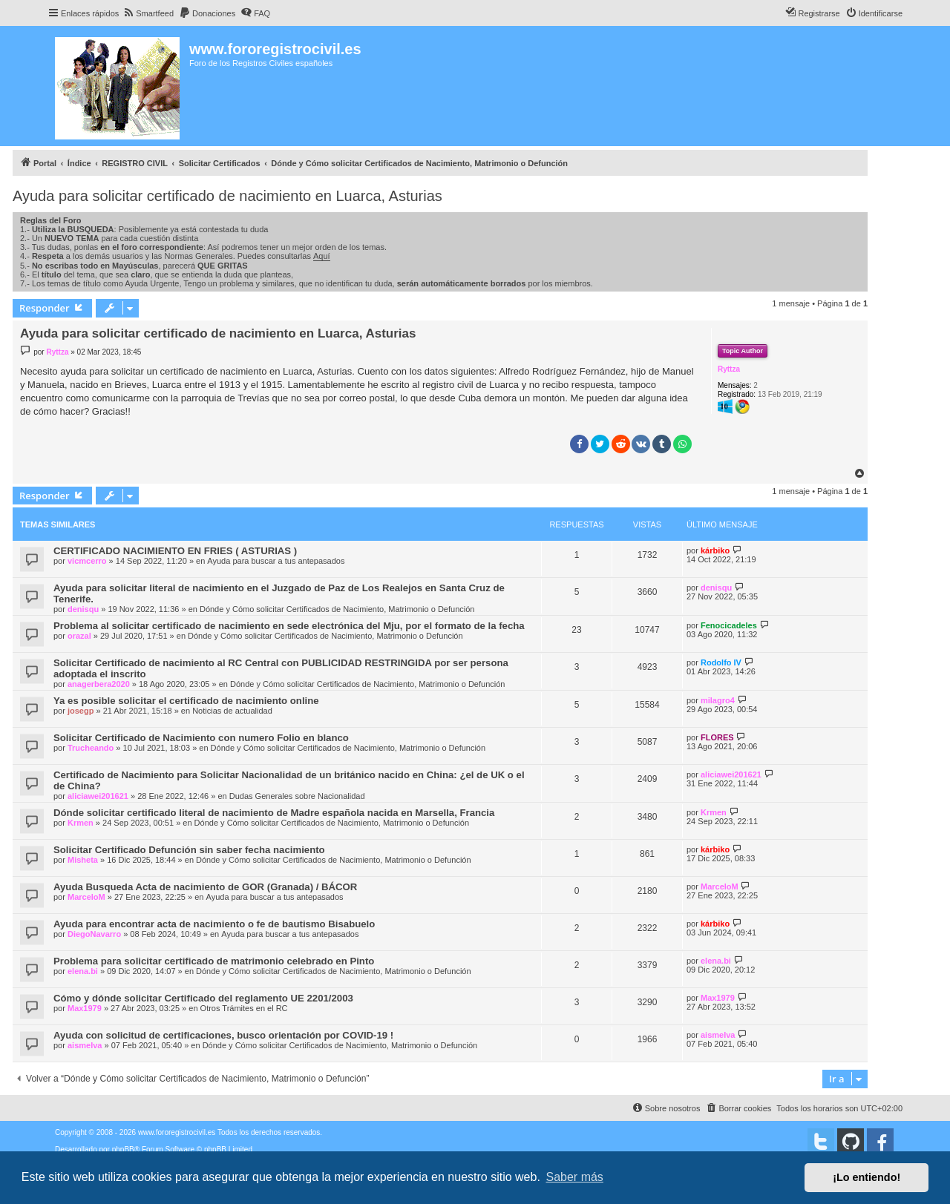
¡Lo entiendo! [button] (866, 1177)
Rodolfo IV (721, 662)
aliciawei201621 (98, 796)
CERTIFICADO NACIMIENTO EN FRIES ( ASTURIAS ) (175, 550)
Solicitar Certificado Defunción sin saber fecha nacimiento (189, 849)
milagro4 (718, 700)
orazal (79, 635)
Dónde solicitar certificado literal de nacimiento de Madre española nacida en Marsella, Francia (273, 812)
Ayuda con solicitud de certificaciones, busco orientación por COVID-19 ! (223, 1035)
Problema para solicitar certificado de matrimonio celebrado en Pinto (213, 961)
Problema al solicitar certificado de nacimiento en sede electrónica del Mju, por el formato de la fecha (289, 625)
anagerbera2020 (99, 684)
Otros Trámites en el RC (244, 1008)
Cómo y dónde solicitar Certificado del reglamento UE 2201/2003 (203, 998)
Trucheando (91, 747)
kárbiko (715, 550)
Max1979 (85, 1008)
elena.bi (83, 971)
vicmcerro (87, 560)
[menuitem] (148, 13)
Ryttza (729, 369)
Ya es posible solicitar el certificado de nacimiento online (186, 700)
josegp (81, 710)
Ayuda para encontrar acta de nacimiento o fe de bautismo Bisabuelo (214, 924)
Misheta (83, 859)
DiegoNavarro (94, 934)
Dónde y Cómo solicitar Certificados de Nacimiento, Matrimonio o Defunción (337, 609)
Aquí (321, 255)
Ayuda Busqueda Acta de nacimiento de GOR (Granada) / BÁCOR (205, 886)
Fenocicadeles (729, 625)
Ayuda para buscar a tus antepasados (275, 560)
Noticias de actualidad (232, 710)
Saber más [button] (574, 1177)
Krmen (81, 822)
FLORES (717, 737)
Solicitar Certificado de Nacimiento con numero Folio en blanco (201, 737)
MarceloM (86, 896)
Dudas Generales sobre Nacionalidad (297, 796)
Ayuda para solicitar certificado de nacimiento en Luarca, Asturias (227, 196)
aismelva (85, 1045)
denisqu (83, 609)
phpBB (123, 1149)
